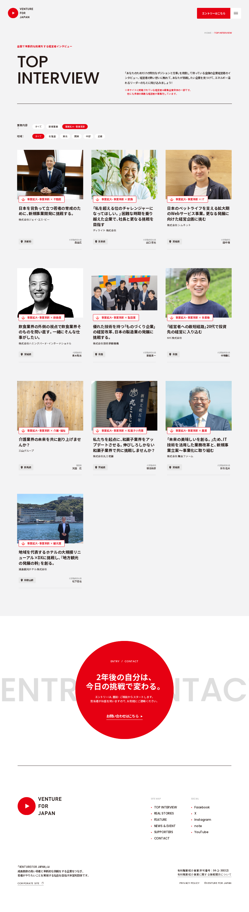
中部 (88, 136)
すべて (38, 126)
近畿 (100, 136)
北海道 (52, 136)
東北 (65, 136)
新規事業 (53, 126)
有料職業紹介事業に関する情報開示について (205, 874)
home (207, 32)
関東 (76, 136)
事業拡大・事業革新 (75, 126)
